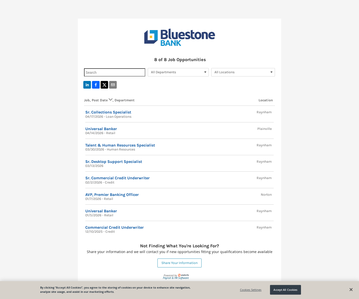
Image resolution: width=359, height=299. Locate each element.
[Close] (351, 289)
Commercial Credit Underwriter (114, 227)
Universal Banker (101, 128)
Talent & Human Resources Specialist (120, 145)
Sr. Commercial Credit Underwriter (117, 178)
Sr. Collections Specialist (108, 112)
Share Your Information (179, 263)
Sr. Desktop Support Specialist (113, 161)
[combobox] (178, 72)
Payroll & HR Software (176, 278)
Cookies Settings (251, 290)
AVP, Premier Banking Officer (112, 194)
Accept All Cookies (285, 290)
